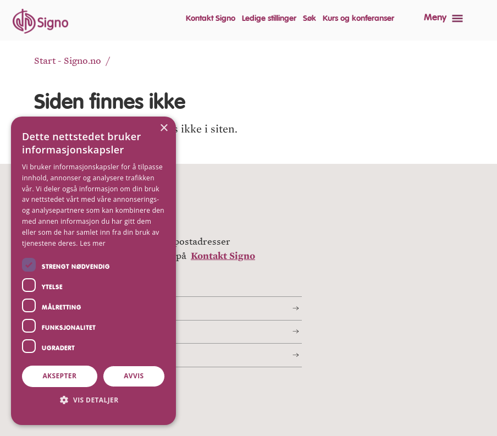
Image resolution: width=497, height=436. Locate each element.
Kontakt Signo (210, 18)
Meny (435, 18)
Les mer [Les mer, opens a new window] (93, 243)
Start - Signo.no (67, 61)
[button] (93, 399)
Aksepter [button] (59, 375)
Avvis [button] (133, 375)
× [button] (163, 128)
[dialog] (93, 271)
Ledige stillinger (269, 18)
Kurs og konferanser (358, 18)
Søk (309, 18)
